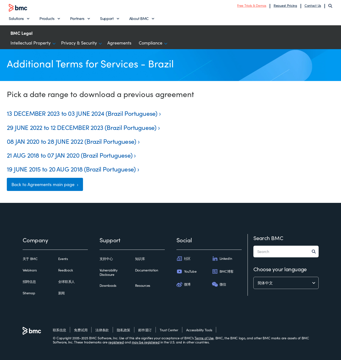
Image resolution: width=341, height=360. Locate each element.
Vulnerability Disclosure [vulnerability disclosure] (109, 272)
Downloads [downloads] (108, 285)
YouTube (186, 271)
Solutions (16, 18)
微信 (219, 284)
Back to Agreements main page (43, 184)
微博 (183, 284)
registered (116, 342)
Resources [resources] (142, 285)
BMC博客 (223, 271)
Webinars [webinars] (30, 270)
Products (46, 18)
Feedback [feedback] (65, 270)
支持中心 (106, 259)
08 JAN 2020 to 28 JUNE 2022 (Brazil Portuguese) (71, 141)
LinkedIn (222, 258)
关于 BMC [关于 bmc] (30, 259)
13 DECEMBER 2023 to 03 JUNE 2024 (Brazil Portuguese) (82, 113)
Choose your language (280, 269)
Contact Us (312, 5)
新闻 (61, 293)
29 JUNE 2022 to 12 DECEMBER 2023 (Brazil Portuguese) (81, 127)
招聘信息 (29, 281)
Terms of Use (204, 338)
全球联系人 (66, 281)
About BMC (139, 18)
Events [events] (63, 259)
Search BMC (268, 238)
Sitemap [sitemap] (29, 293)
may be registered (145, 342)
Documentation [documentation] (146, 270)
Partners (77, 18)
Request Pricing (285, 5)
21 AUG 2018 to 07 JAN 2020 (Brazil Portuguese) (69, 155)
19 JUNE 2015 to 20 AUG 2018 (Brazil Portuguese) (71, 169)
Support (107, 18)
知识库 (140, 259)
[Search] (330, 6)
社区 (183, 258)
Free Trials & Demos (251, 5)
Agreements (119, 43)
